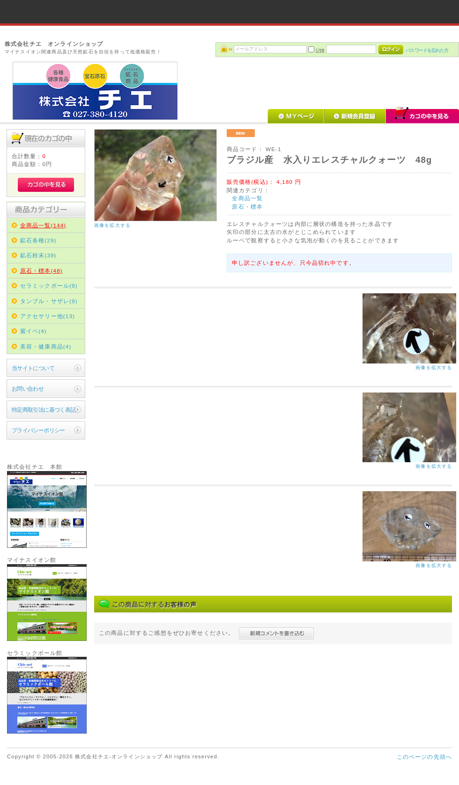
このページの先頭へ (424, 757)
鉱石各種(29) (38, 240)
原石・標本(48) (41, 271)
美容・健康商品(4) (46, 346)
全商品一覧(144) (43, 225)
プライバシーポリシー (38, 430)
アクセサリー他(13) (47, 316)
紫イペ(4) (33, 331)
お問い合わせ (28, 388)
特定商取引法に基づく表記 (44, 410)
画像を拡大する (112, 225)
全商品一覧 (247, 198)
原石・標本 (247, 207)
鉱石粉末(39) (38, 255)
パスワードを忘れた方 (427, 50)
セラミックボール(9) (49, 286)
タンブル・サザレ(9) (49, 301)
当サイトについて (33, 368)
